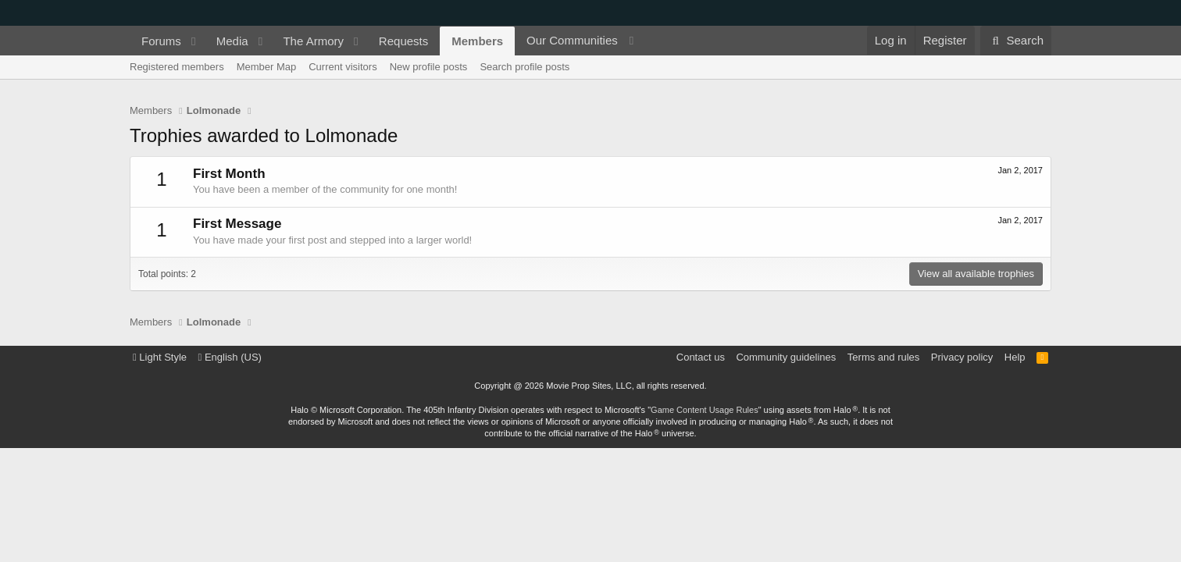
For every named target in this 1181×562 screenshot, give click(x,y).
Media (232, 41)
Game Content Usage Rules (704, 409)
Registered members (177, 67)
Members (477, 41)
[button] (194, 41)
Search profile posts (524, 67)
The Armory (313, 41)
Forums (161, 41)
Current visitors (342, 67)
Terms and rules (883, 357)
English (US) (230, 357)
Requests (403, 41)
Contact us (700, 357)
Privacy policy (962, 357)
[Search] (1015, 40)
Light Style (160, 357)
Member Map (267, 67)
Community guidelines (786, 357)
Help (1015, 357)
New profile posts (429, 67)
